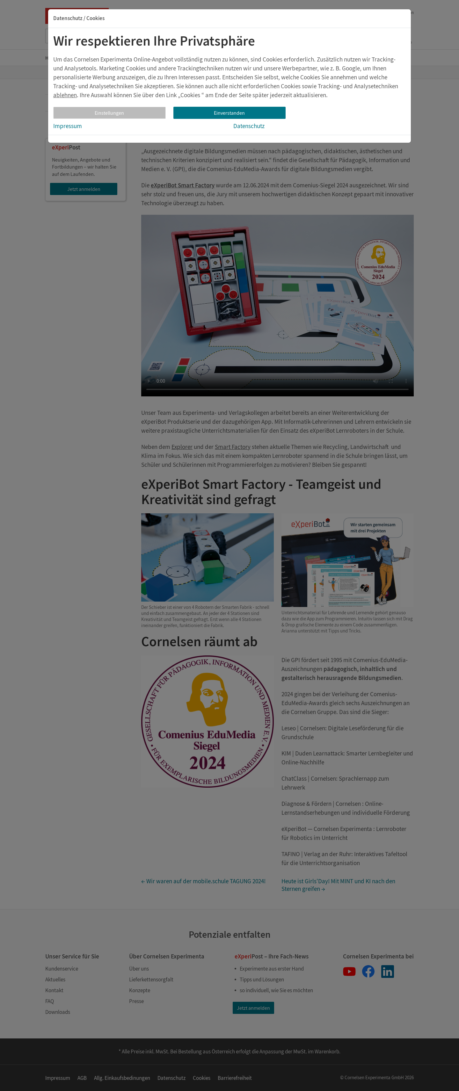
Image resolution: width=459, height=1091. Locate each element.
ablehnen (65, 95)
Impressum (67, 126)
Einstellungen (109, 113)
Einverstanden (229, 113)
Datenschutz (249, 126)
